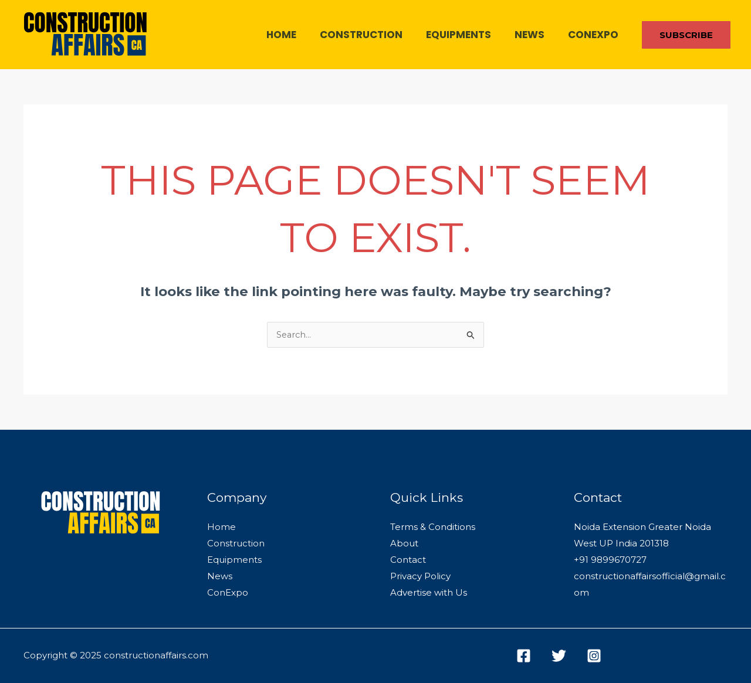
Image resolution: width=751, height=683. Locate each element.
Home (297, 35)
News (535, 35)
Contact (408, 560)
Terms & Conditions (432, 527)
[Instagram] (594, 655)
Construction (373, 35)
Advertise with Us (428, 593)
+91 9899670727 (610, 560)
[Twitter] (559, 655)
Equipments (467, 35)
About (404, 543)
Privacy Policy (420, 576)
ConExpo (595, 35)
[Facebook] (523, 655)
